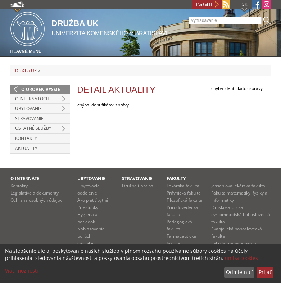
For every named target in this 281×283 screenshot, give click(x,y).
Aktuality (26, 148)
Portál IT (204, 4)
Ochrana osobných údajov (36, 200)
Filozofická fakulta (184, 200)
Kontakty (26, 138)
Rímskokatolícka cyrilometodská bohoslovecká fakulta (240, 214)
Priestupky (87, 207)
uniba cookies (241, 258)
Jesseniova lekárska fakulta (238, 186)
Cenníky (85, 243)
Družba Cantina (137, 186)
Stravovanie (29, 118)
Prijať (265, 272)
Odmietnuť (239, 272)
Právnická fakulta (184, 193)
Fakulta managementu (233, 243)
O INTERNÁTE (25, 178)
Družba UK (26, 71)
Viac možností (21, 270)
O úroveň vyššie (40, 89)
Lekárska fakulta (183, 186)
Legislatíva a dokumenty (34, 193)
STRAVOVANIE (137, 178)
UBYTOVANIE (91, 178)
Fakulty (176, 178)
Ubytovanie (28, 108)
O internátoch (32, 99)
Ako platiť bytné (92, 200)
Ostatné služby (33, 128)
